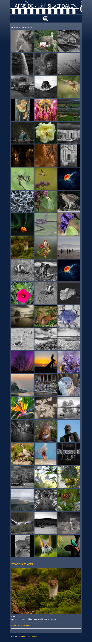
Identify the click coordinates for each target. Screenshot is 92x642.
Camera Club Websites (29, 637)
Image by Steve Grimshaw (21, 625)
